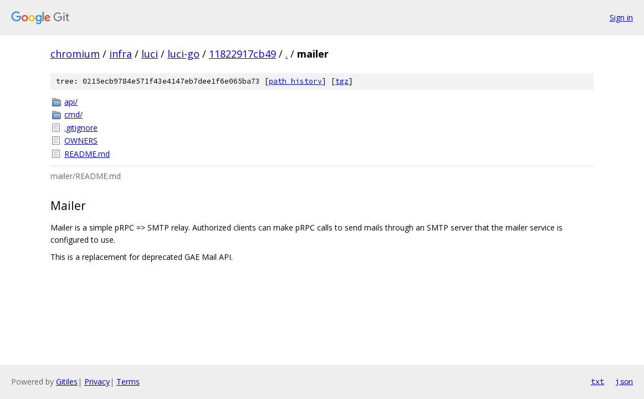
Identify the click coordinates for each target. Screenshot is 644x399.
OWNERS (81, 140)
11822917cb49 (242, 53)
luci (149, 53)
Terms (128, 381)
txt (597, 381)
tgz (342, 81)
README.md (87, 154)
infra (120, 53)
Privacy (97, 381)
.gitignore (81, 127)
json (624, 381)
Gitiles (67, 381)
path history (295, 81)
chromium (75, 53)
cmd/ (73, 114)
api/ (71, 101)
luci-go (183, 53)
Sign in (621, 17)
